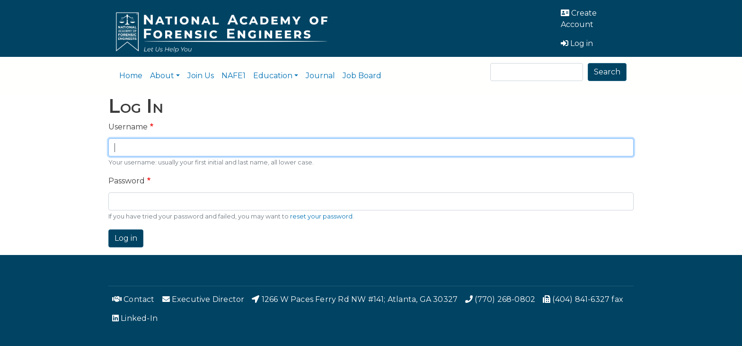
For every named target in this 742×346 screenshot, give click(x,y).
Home (130, 75)
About (162, 75)
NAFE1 (233, 75)
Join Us (200, 75)
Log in (126, 238)
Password (126, 180)
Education (272, 75)
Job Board (362, 75)
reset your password (321, 216)
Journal (320, 75)
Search (607, 71)
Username (128, 126)
